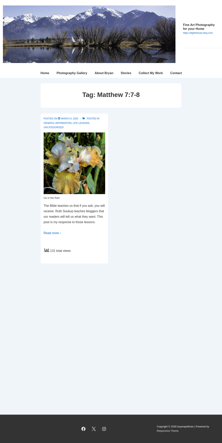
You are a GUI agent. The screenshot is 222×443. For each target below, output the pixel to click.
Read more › (52, 233)
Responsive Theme (168, 430)
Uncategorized (54, 127)
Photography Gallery (72, 73)
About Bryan (104, 73)
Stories (126, 73)
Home (45, 73)
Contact (176, 73)
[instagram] (104, 429)
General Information (57, 123)
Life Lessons (81, 123)
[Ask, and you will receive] (69, 118)
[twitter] (94, 429)
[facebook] (83, 429)
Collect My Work (151, 73)
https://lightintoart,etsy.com (198, 32)
